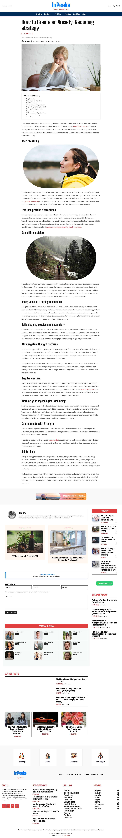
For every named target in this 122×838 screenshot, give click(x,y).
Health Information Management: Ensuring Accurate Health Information (104, 623)
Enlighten (59, 684)
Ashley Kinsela (48, 652)
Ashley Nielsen (77, 632)
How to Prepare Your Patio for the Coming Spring (108, 528)
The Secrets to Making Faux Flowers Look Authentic (73, 729)
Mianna (27, 41)
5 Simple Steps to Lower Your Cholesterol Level (107, 517)
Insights (45, 734)
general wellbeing (32, 201)
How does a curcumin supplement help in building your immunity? (104, 634)
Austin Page (76, 642)
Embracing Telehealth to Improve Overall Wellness (104, 601)
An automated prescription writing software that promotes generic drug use (104, 611)
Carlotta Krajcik (77, 652)
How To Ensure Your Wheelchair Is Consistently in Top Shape (44, 805)
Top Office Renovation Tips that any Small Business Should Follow (45, 790)
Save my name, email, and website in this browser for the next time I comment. (28, 592)
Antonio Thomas (49, 632)
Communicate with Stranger (33, 115)
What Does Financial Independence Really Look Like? (71, 680)
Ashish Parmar (48, 642)
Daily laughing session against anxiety (36, 107)
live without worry (80, 126)
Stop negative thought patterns (34, 109)
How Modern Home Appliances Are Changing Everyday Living (68, 689)
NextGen (103, 544)
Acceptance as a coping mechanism (35, 105)
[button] (116, 6)
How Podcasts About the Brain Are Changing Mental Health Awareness (17, 730)
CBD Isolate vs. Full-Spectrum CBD (25, 556)
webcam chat (54, 440)
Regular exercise (30, 111)
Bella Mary (18, 652)
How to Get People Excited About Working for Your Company (107, 551)
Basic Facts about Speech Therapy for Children (46, 812)
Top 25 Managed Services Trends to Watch (108, 539)
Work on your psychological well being (36, 113)
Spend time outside (31, 103)
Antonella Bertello (20, 642)
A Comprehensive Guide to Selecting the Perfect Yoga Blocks (45, 798)
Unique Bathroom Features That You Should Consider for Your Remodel (68, 559)
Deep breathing (30, 99)
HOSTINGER (67, 835)
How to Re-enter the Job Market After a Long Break (44, 819)
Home (23, 37)
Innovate (58, 693)
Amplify (58, 704)
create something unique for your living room (63, 227)
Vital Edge (27, 33)
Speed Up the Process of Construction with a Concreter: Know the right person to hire (108, 566)
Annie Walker (19, 632)
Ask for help (29, 117)
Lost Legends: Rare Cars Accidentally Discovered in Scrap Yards (46, 729)
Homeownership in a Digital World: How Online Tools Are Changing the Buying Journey (70, 700)
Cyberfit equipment (87, 389)
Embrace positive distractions (34, 101)
